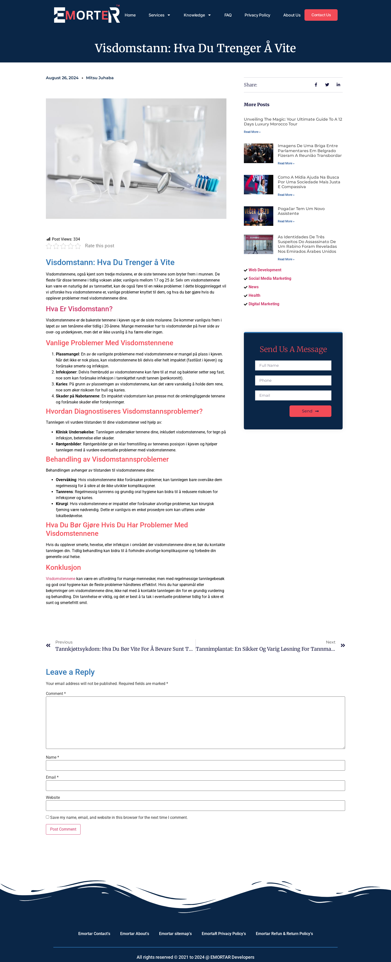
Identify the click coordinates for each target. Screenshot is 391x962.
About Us (290, 14)
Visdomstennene (60, 578)
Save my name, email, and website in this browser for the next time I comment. (119, 818)
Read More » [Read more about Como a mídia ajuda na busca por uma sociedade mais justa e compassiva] (286, 195)
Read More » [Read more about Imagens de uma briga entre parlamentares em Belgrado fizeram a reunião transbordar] (286, 163)
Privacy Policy (256, 14)
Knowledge (195, 15)
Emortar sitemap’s (175, 933)
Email (52, 777)
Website (53, 798)
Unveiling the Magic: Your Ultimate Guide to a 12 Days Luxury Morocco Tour (293, 121)
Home (128, 14)
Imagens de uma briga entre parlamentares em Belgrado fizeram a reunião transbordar (310, 150)
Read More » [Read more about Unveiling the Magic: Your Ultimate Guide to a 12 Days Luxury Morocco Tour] (252, 132)
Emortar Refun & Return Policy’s (284, 933)
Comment (56, 694)
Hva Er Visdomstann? (79, 309)
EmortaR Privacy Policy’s (224, 933)
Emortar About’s (134, 933)
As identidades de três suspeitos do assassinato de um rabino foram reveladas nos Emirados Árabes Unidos (307, 244)
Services (158, 15)
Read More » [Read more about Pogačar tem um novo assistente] (286, 221)
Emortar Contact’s (94, 933)
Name (52, 757)
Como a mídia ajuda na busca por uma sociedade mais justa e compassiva (309, 182)
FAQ (226, 14)
